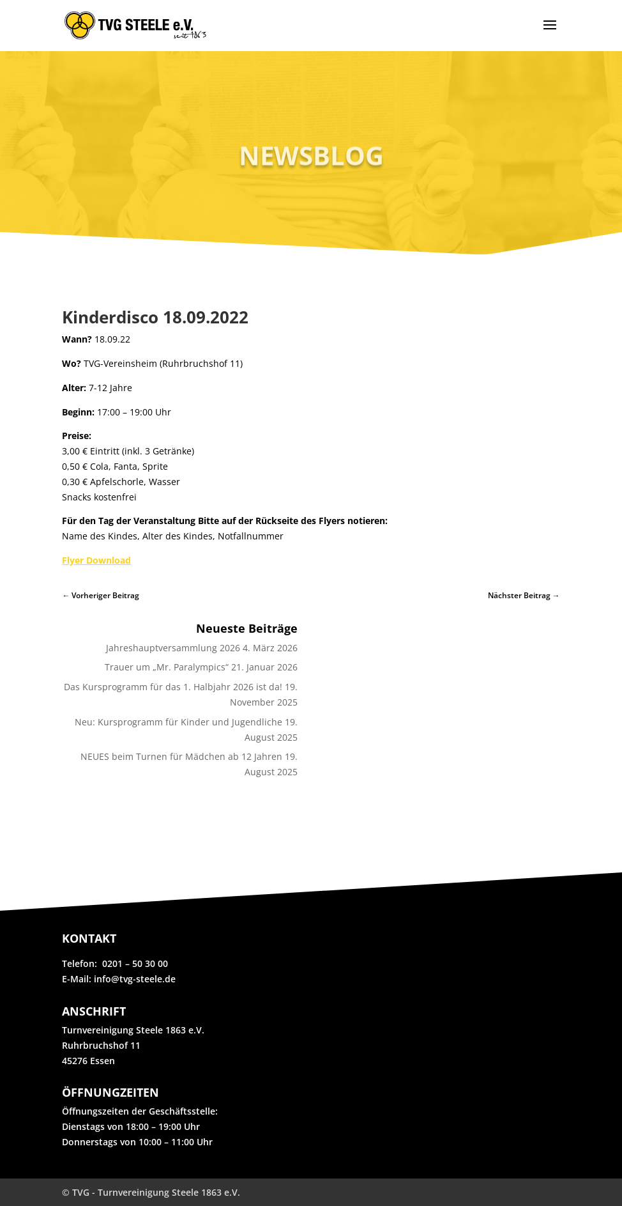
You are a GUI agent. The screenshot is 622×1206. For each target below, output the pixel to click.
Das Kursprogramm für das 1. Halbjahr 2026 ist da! (173, 687)
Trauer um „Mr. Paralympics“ (167, 667)
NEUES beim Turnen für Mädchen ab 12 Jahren (181, 756)
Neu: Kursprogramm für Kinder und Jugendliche (178, 722)
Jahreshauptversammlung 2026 (173, 648)
